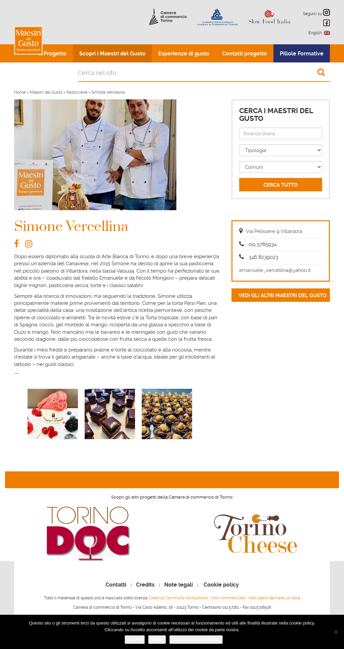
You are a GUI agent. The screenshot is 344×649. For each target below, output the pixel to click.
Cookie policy (221, 585)
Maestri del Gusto (46, 92)
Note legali (178, 585)
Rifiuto (157, 639)
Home (20, 92)
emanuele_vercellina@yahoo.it (275, 270)
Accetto (134, 639)
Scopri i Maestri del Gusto (112, 53)
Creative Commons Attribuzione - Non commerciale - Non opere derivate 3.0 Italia (224, 598)
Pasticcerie (77, 92)
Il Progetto (53, 53)
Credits (145, 585)
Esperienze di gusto (183, 53)
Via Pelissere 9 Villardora (274, 231)
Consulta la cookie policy (196, 639)
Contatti (115, 585)
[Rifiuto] (335, 632)
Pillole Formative (302, 53)
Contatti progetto (244, 53)
